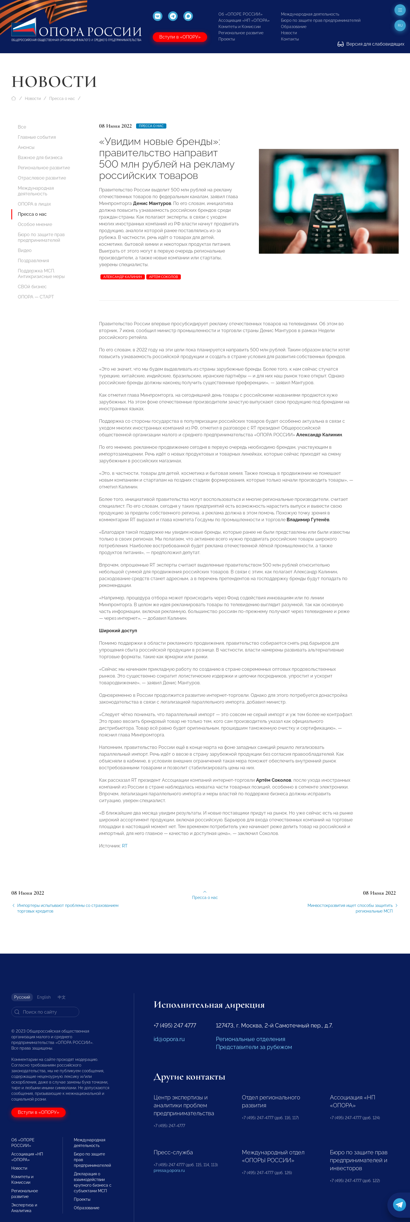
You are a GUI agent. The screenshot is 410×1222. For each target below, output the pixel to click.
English (44, 997)
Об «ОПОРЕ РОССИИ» (240, 14)
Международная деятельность (310, 14)
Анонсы (26, 147)
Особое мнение (35, 224)
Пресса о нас (62, 98)
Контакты (290, 39)
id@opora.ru (169, 1039)
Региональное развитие (240, 33)
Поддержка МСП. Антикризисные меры (41, 273)
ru (400, 25)
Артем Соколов (163, 277)
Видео (25, 250)
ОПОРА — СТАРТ (36, 297)
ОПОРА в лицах (34, 204)
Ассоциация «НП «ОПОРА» (244, 20)
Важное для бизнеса (40, 157)
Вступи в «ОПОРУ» (180, 37)
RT (125, 849)
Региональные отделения (250, 1039)
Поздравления (33, 260)
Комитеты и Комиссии (239, 26)
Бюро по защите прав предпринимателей (320, 20)
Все (22, 127)
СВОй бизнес (32, 286)
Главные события (37, 137)
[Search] (45, 1012)
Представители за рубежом (254, 1047)
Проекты (226, 39)
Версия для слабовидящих (371, 44)
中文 (62, 997)
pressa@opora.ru (169, 1170)
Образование (293, 26)
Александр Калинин (122, 277)
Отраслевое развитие (42, 178)
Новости (289, 33)
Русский (22, 997)
